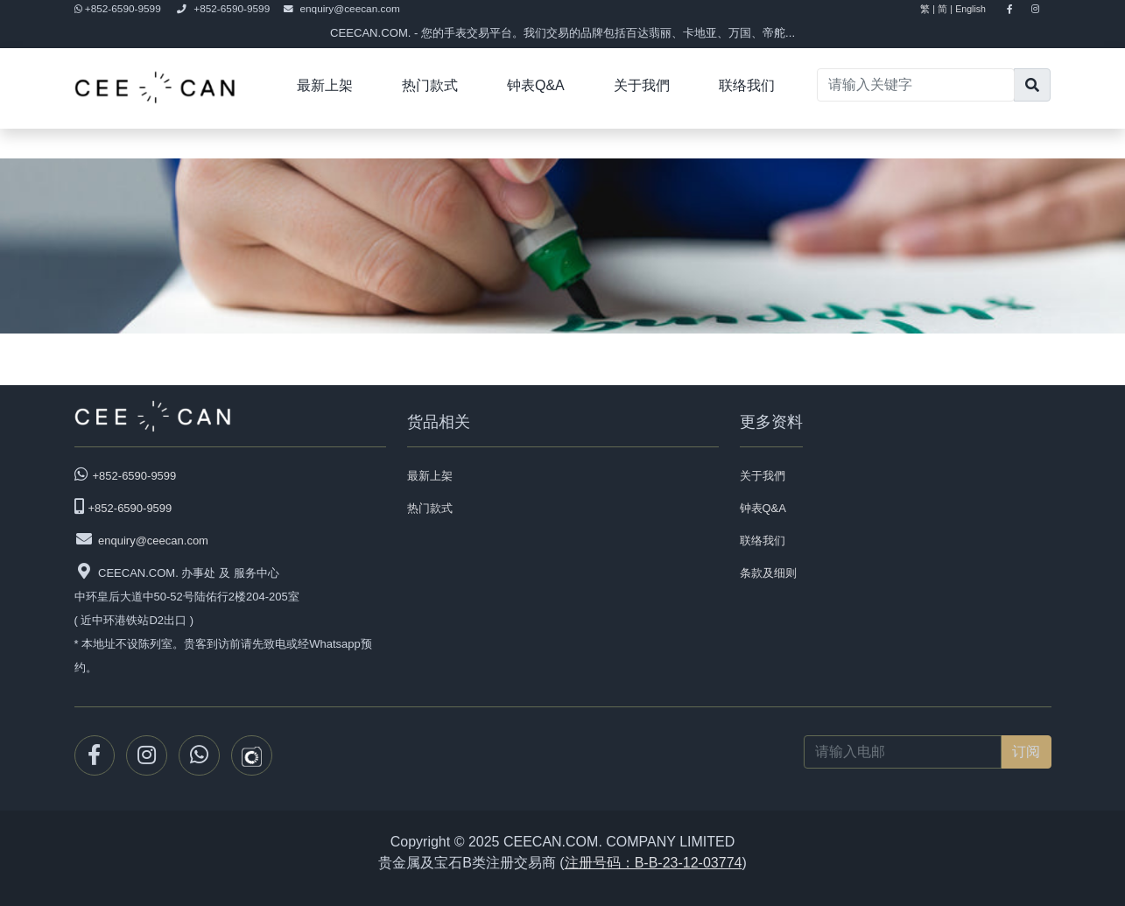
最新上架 (325, 85)
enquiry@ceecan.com (342, 9)
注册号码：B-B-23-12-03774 (653, 862)
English (978, 9)
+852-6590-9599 (119, 9)
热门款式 (430, 85)
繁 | (927, 9)
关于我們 (642, 85)
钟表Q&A (536, 85)
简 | (945, 9)
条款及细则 (768, 572)
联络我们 (747, 85)
